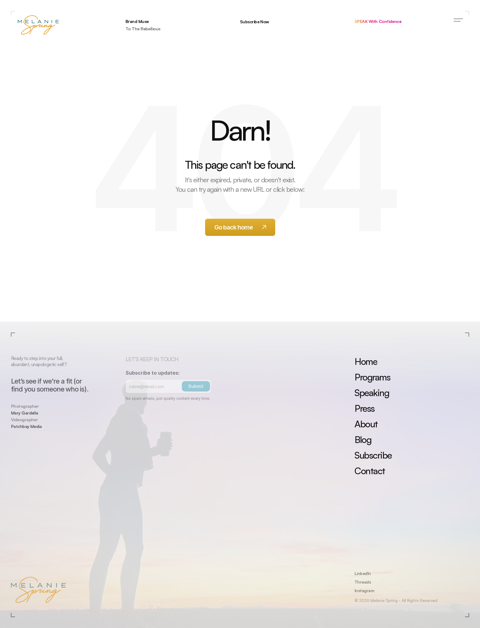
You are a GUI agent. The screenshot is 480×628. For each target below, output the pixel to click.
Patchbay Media (26, 426)
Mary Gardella (24, 412)
